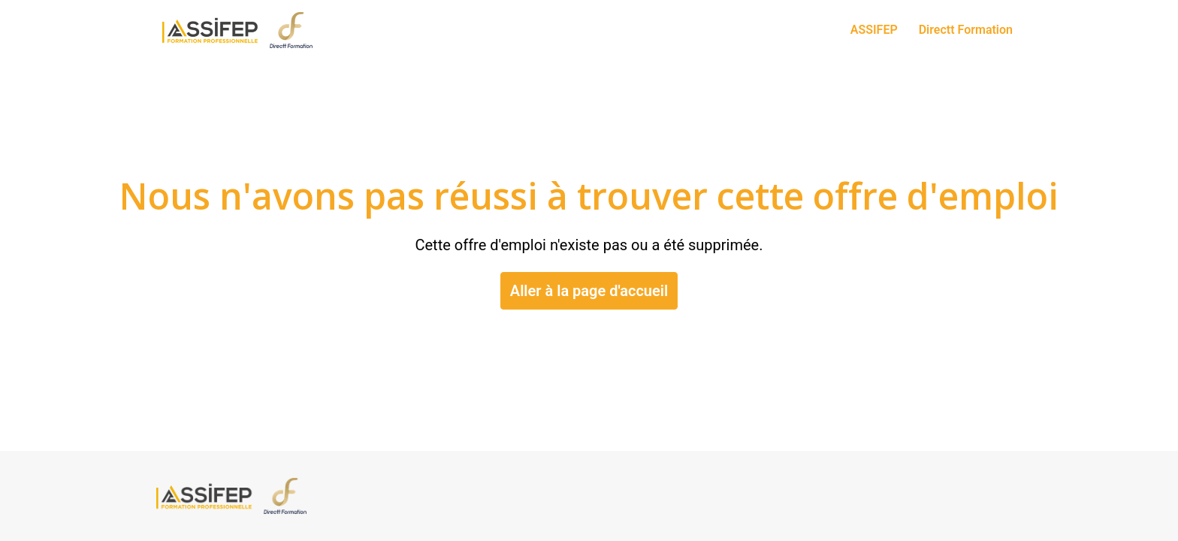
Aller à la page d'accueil (589, 291)
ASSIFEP (874, 30)
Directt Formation (966, 30)
